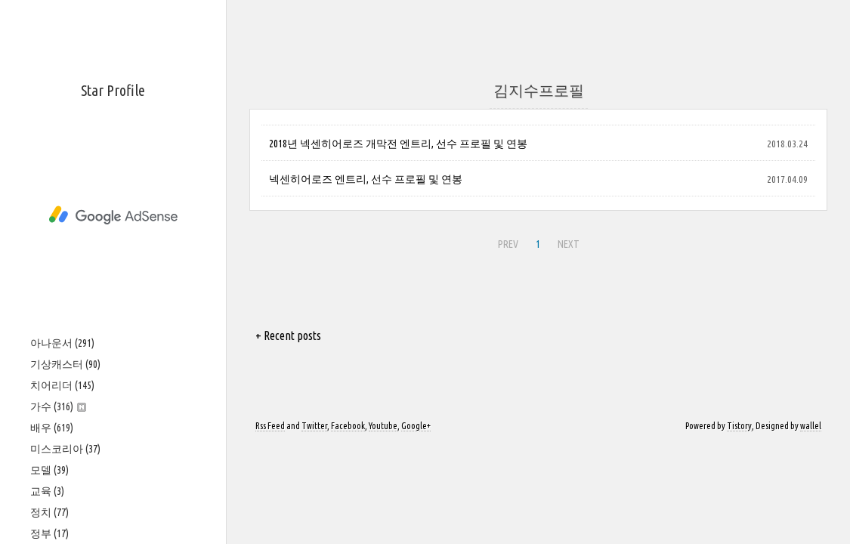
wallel (810, 426)
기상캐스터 (65, 364)
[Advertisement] (113, 215)
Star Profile (113, 90)
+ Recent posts (288, 335)
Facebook (348, 426)
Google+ (416, 426)
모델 (49, 470)
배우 (51, 428)
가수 (58, 406)
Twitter (314, 426)
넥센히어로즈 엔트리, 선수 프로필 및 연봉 (365, 179)
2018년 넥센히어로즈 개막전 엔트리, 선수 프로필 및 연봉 (398, 144)
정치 (49, 512)
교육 (47, 491)
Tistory (739, 426)
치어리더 (62, 385)
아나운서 (62, 343)
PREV (508, 244)
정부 (49, 533)
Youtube (383, 426)
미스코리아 (65, 449)
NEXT (569, 244)
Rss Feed (270, 426)
